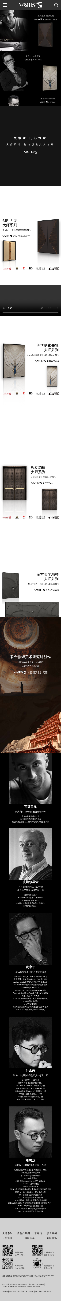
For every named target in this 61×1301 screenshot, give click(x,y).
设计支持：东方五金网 (43, 1295)
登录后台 (12, 1295)
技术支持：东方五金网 (26, 1295)
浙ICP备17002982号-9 (36, 1288)
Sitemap (5, 1295)
